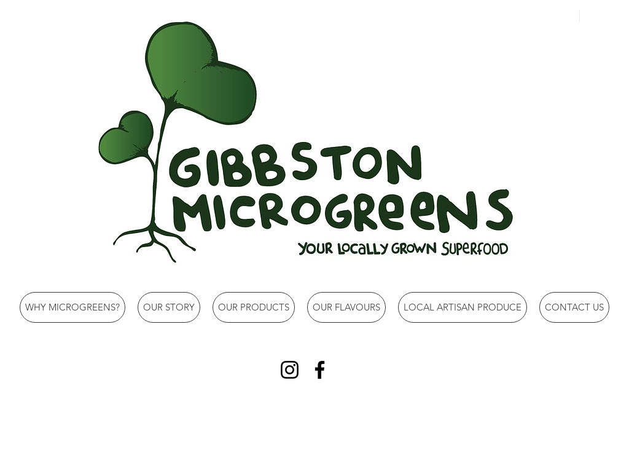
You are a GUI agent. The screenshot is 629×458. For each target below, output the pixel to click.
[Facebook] (320, 370)
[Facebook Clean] (548, 450)
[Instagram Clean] (597, 450)
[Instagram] (290, 370)
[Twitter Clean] (572, 450)
